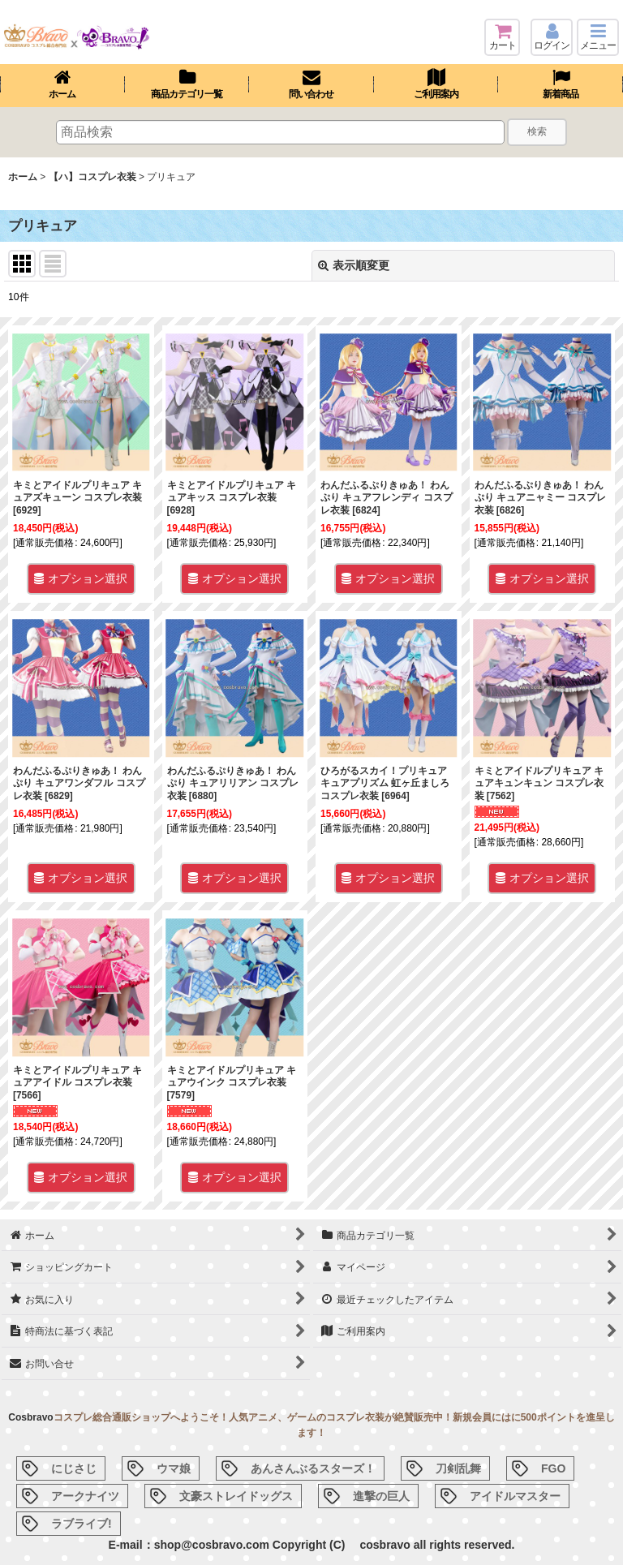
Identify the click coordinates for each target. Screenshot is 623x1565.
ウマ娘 (174, 1468)
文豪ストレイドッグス (236, 1496)
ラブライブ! (81, 1523)
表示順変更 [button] (353, 265)
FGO (553, 1468)
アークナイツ (85, 1496)
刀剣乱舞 (458, 1468)
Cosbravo (30, 1417)
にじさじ (74, 1468)
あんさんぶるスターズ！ (313, 1468)
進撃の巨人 (381, 1496)
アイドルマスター (515, 1496)
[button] (598, 37)
